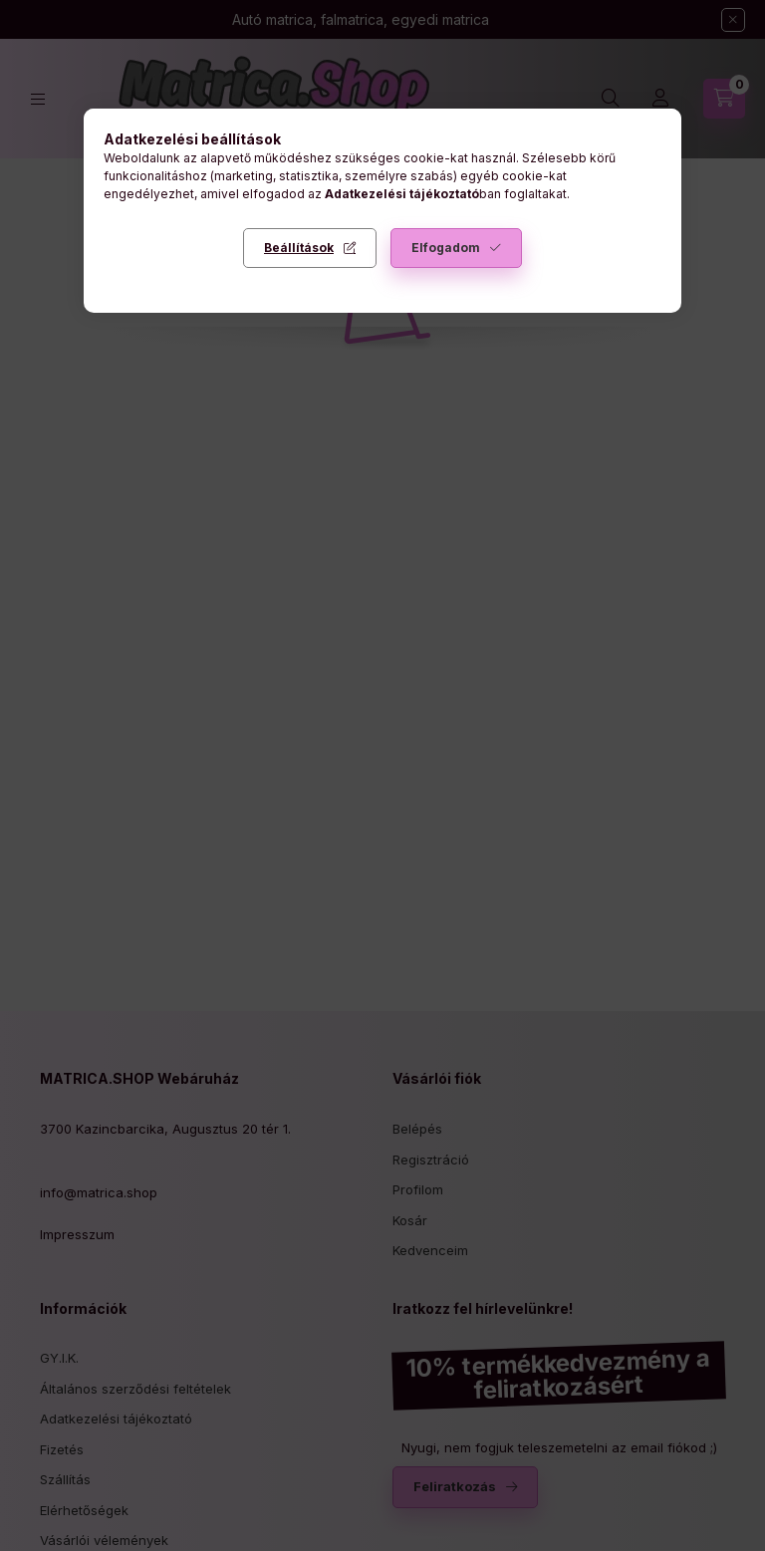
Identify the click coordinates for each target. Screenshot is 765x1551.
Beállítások (299, 247)
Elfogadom (445, 247)
